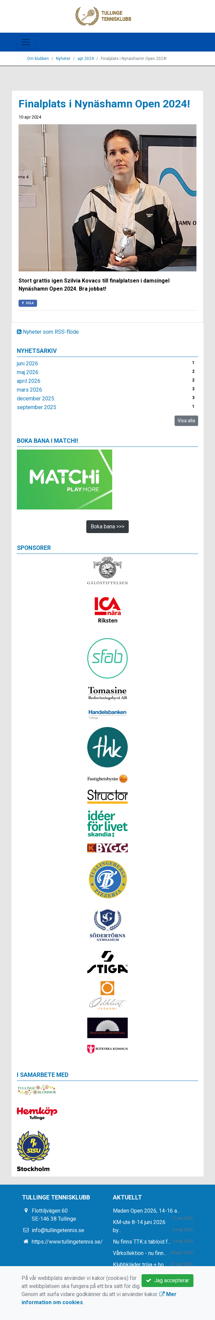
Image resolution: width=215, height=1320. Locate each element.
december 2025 (35, 398)
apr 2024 (86, 58)
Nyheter (63, 58)
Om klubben (38, 58)
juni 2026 (27, 363)
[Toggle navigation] (26, 42)
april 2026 (28, 381)
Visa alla (186, 420)
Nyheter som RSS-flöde (48, 332)
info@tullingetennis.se (58, 1230)
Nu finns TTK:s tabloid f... (142, 1242)
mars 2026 (29, 390)
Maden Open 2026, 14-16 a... (146, 1211)
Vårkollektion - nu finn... (139, 1253)
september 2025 (36, 407)
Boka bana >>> (107, 526)
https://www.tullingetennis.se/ (67, 1242)
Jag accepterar (167, 1280)
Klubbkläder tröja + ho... (140, 1264)
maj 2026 (27, 372)
